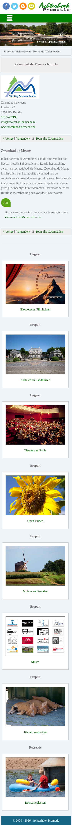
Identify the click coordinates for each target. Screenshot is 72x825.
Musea (35, 661)
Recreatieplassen (35, 802)
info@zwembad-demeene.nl (18, 122)
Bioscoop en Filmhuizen (35, 309)
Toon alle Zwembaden (49, 138)
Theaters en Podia (35, 450)
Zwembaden (53, 51)
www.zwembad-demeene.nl (18, 127)
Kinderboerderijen (35, 732)
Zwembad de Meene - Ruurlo (23, 217)
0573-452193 (9, 117)
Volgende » (23, 138)
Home (27, 51)
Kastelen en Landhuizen (35, 380)
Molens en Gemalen (35, 591)
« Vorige (8, 138)
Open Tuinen (35, 521)
